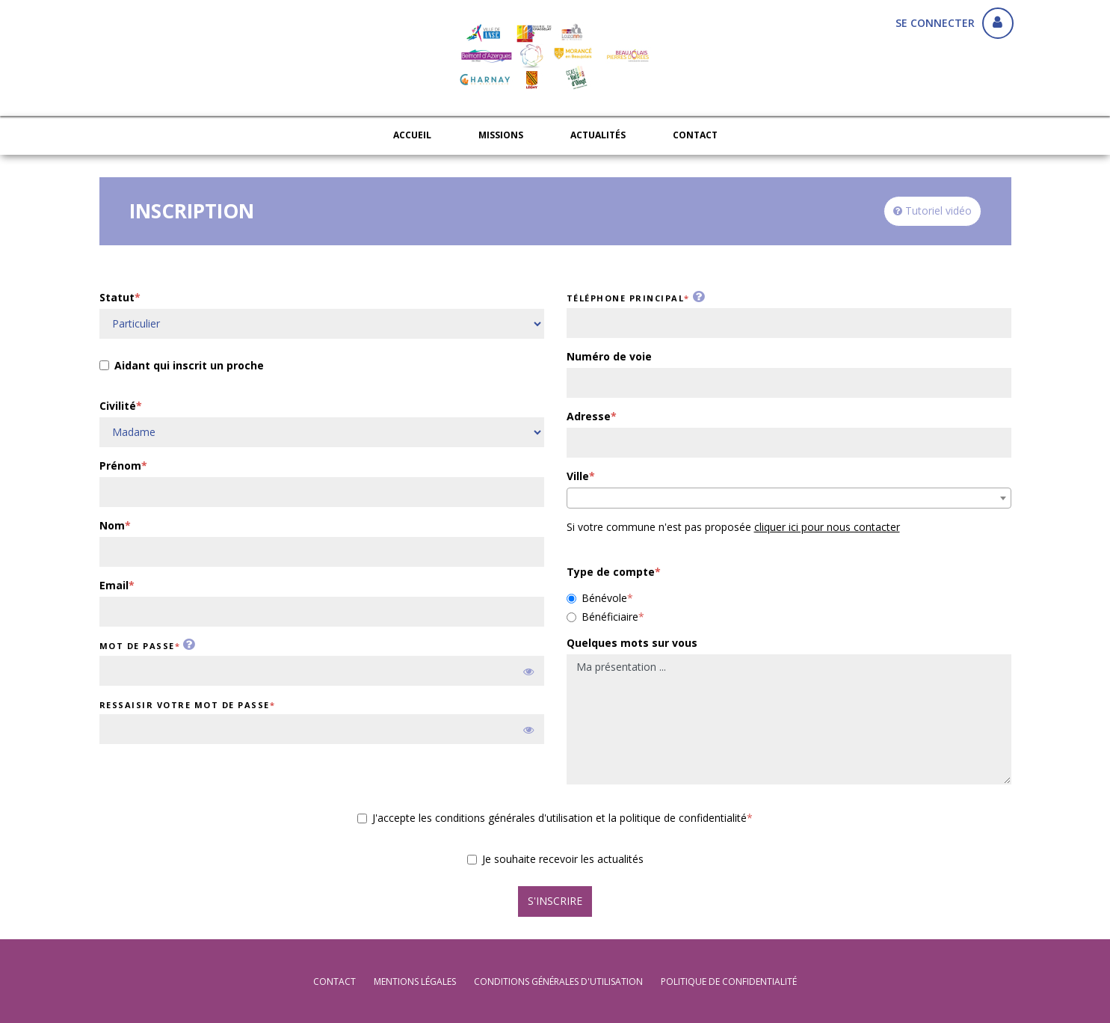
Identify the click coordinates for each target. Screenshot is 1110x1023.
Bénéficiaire (602, 616)
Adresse (589, 416)
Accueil (412, 135)
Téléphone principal (626, 298)
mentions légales (415, 981)
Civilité (117, 406)
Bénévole (597, 598)
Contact (695, 135)
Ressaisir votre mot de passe (184, 704)
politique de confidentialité (729, 981)
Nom (112, 525)
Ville (578, 476)
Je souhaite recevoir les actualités (555, 859)
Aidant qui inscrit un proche (181, 366)
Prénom (120, 465)
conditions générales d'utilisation (558, 981)
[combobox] (789, 498)
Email (114, 585)
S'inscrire (555, 901)
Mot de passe (137, 645)
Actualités (598, 135)
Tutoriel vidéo (932, 210)
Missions (500, 135)
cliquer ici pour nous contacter (827, 527)
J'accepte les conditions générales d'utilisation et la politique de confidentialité (552, 818)
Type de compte (611, 572)
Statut (117, 297)
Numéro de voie (609, 356)
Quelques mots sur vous (632, 643)
